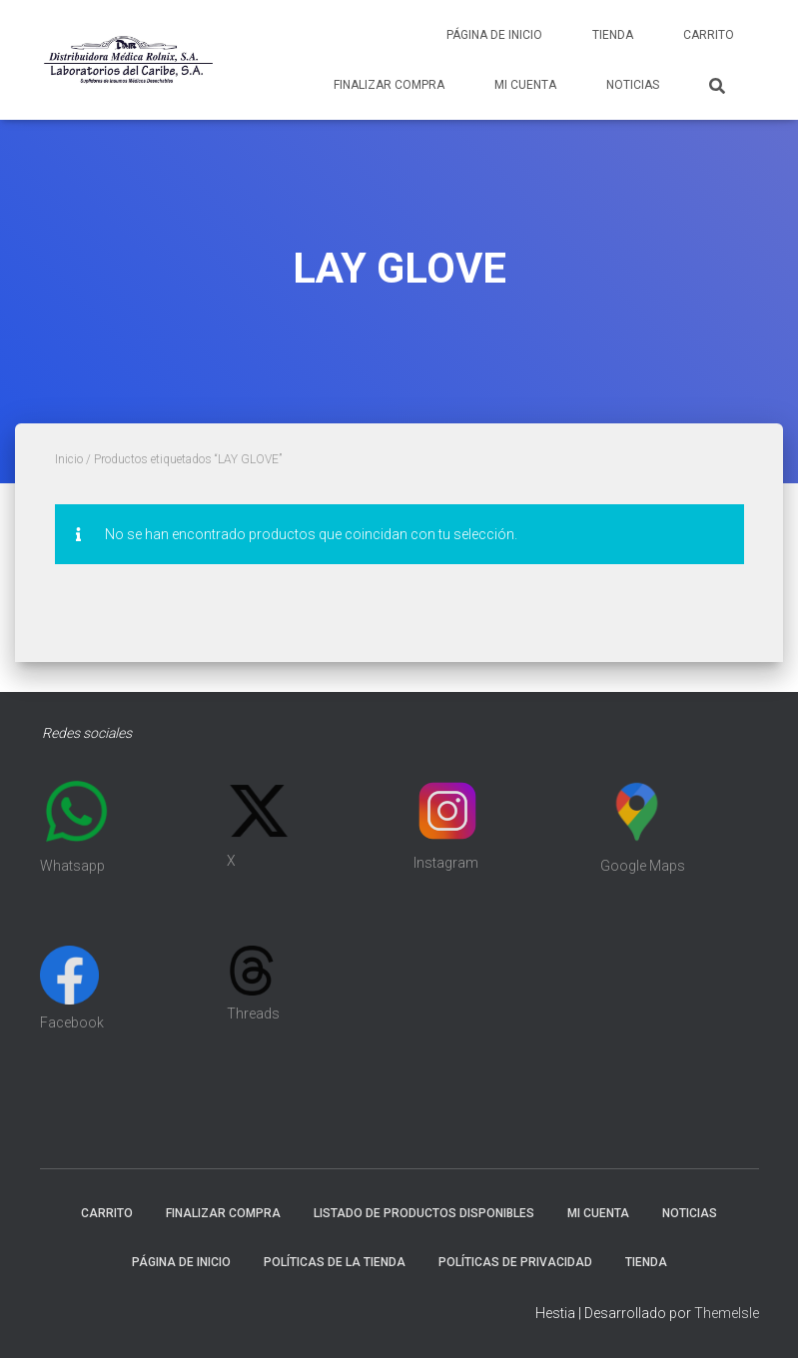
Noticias (632, 85)
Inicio (69, 459)
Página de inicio (494, 35)
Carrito (708, 35)
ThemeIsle (726, 1313)
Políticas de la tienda (334, 1262)
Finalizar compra (389, 85)
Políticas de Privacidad (515, 1262)
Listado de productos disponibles (424, 1213)
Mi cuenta (525, 85)
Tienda (612, 35)
